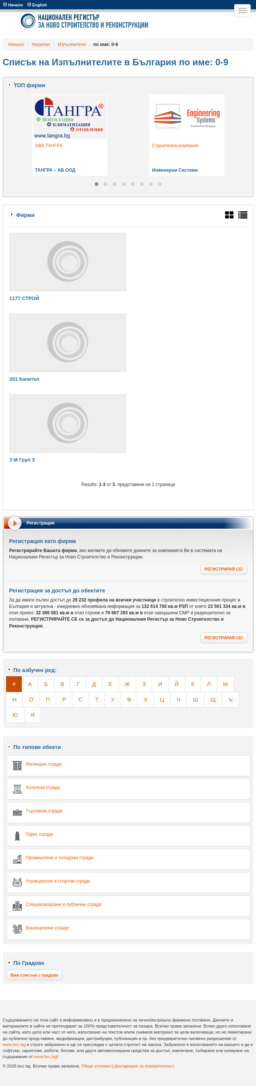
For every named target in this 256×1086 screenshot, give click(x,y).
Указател (41, 44)
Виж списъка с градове (34, 975)
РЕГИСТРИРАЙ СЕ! (223, 569)
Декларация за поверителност (144, 1066)
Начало (13, 4)
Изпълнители (72, 44)
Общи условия (95, 1066)
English (37, 4)
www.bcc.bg (14, 1044)
